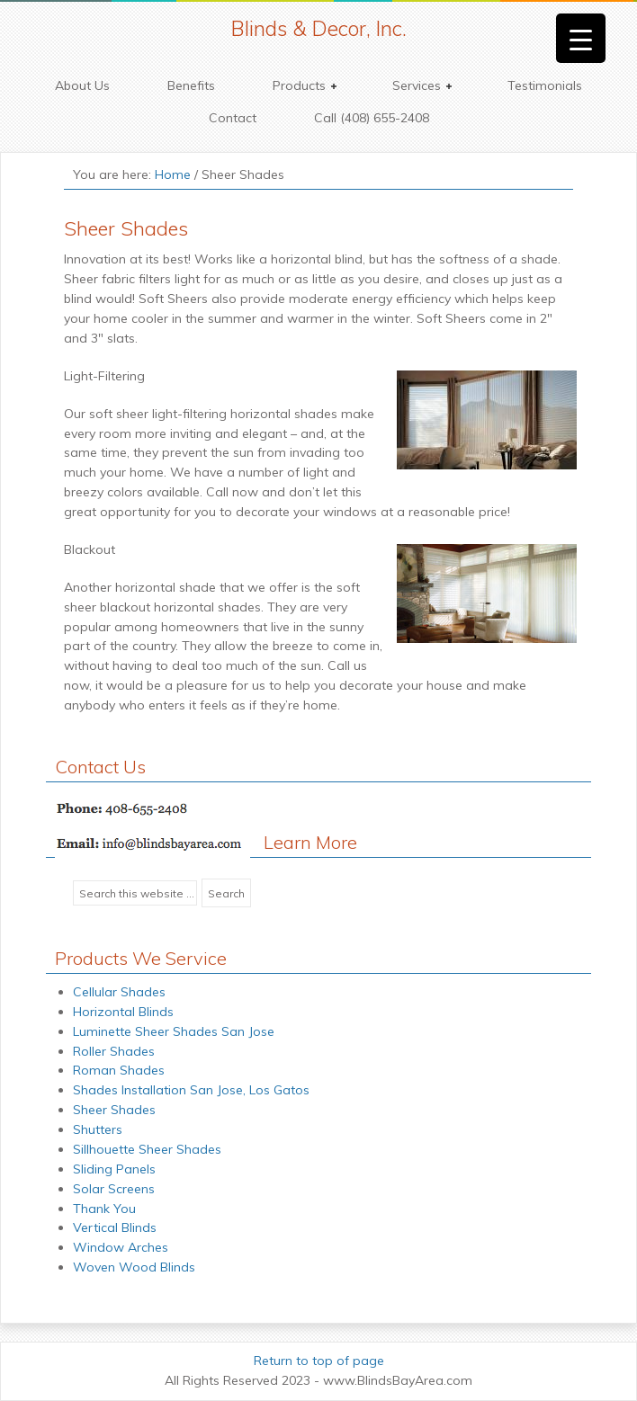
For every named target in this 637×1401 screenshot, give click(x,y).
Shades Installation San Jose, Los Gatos (191, 1090)
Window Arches (120, 1247)
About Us (82, 85)
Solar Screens (114, 1189)
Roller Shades (114, 1051)
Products (300, 85)
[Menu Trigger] (581, 38)
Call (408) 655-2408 (371, 118)
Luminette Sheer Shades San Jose (173, 1031)
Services (417, 85)
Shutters (97, 1129)
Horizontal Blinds (123, 1012)
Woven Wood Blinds (134, 1267)
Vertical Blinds (115, 1227)
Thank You (104, 1208)
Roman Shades (119, 1070)
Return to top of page (319, 1360)
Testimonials (544, 85)
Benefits (191, 85)
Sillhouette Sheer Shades (147, 1149)
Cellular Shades (119, 992)
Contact (232, 118)
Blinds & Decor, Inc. (319, 28)
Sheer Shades (114, 1110)
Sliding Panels (114, 1169)
